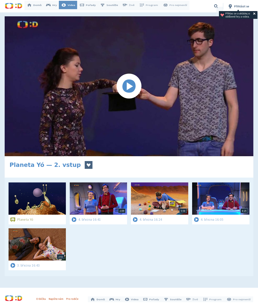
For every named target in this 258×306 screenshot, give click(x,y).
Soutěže (111, 6)
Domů (36, 6)
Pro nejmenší (175, 6)
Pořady (89, 6)
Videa (70, 6)
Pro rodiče (73, 298)
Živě (130, 6)
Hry (53, 6)
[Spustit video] (129, 86)
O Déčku (42, 298)
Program (149, 6)
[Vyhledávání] (216, 6)
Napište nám (57, 298)
